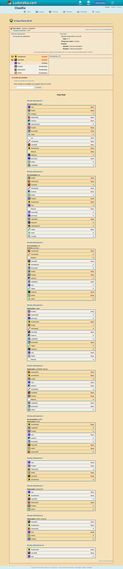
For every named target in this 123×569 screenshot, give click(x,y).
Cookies (84, 567)
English (113, 7)
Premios (63, 44)
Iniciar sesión (100, 3)
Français (119, 7)
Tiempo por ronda (67, 41)
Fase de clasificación (18, 34)
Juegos (41, 12)
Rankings (83, 12)
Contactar (89, 567)
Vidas (64, 39)
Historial (69, 12)
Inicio (29, 12)
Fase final (63, 34)
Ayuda (97, 12)
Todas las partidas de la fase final (24, 81)
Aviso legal (78, 567)
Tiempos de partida (19, 30)
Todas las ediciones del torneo (98, 29)
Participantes (53, 56)
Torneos (55, 12)
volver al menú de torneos (106, 561)
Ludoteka (21, 3)
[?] (69, 39)
